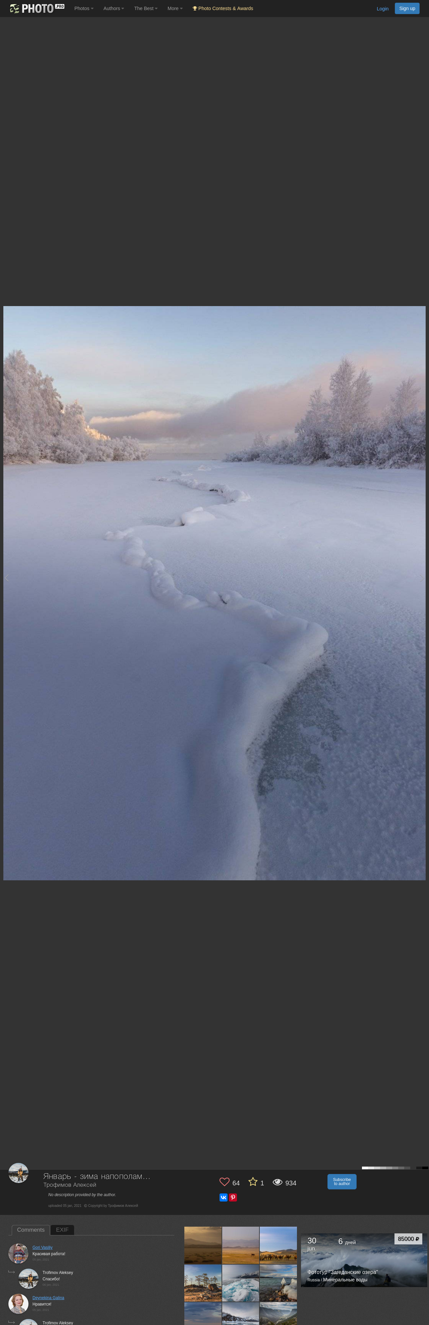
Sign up (407, 8)
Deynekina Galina (48, 1297)
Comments (31, 1230)
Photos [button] (84, 8)
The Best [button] (146, 8)
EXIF (62, 1230)
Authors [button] (114, 8)
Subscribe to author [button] (342, 1181)
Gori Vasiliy (43, 1247)
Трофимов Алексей (70, 1185)
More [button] (175, 8)
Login (382, 8)
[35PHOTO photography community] (36, 8)
